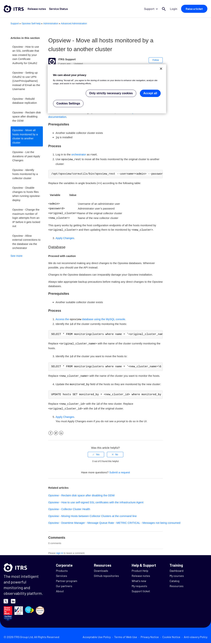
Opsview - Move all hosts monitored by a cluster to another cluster (25, 136)
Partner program (66, 577)
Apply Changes (65, 236)
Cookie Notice (171, 634)
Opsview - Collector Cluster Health (69, 505)
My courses (177, 572)
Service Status (58, 8)
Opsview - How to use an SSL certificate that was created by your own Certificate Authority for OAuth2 (25, 55)
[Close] (161, 69)
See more (16, 255)
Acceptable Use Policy (97, 634)
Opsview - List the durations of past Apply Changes (26, 156)
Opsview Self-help (31, 23)
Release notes (36, 8)
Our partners (64, 583)
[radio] (96, 451)
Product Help (140, 567)
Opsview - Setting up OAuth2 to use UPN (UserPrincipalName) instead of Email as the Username (26, 81)
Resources (176, 583)
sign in (59, 550)
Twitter (56, 430)
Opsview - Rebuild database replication (24, 100)
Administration (50, 23)
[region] (107, 88)
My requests (139, 583)
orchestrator (78, 154)
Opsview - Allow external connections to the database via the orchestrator (26, 242)
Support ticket (141, 588)
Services (61, 572)
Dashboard (176, 567)
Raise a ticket (194, 8)
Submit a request (119, 469)
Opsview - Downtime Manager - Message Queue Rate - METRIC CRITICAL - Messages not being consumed (114, 519)
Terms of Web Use (125, 634)
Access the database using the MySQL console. (91, 317)
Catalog (174, 577)
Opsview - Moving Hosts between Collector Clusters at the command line (92, 512)
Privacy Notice (150, 634)
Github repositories (106, 572)
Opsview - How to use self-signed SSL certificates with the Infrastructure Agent (95, 499)
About (60, 588)
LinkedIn (61, 430)
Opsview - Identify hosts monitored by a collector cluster (25, 174)
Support (151, 8)
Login (173, 8)
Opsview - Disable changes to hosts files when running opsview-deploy (26, 194)
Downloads (101, 567)
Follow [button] (155, 60)
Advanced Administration (74, 23)
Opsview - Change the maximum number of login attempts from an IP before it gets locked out (26, 218)
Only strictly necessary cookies (111, 93)
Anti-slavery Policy (195, 634)
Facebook (50, 430)
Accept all (150, 93)
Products (62, 567)
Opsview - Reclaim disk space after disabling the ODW (26, 116)
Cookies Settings (68, 103)
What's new (139, 577)
